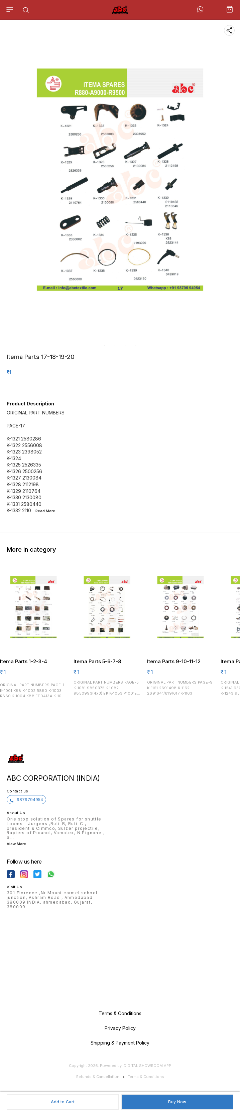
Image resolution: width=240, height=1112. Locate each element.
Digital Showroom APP (147, 1065)
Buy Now (177, 1101)
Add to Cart (63, 1101)
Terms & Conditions (146, 1076)
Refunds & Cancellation (97, 1076)
